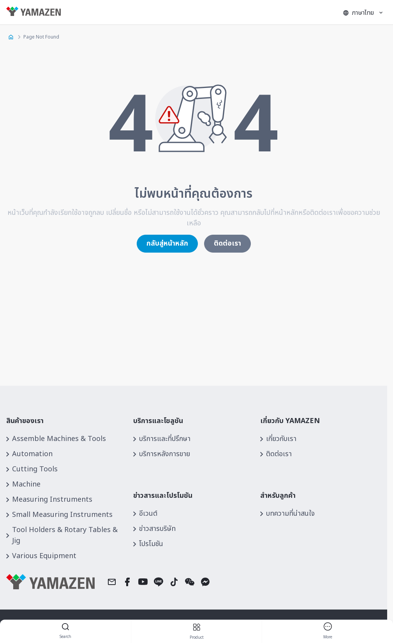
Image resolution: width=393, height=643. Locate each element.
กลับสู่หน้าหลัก (167, 243)
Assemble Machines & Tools (59, 439)
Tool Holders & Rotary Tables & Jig (65, 535)
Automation (32, 454)
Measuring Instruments (52, 499)
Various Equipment (44, 556)
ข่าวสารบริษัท (157, 529)
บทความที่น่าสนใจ (290, 513)
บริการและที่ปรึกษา (164, 439)
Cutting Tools (35, 469)
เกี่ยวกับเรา (281, 439)
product (197, 631)
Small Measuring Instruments (62, 514)
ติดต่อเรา (227, 243)
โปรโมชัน (151, 544)
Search (65, 631)
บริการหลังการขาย (164, 454)
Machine (26, 484)
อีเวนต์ (148, 513)
